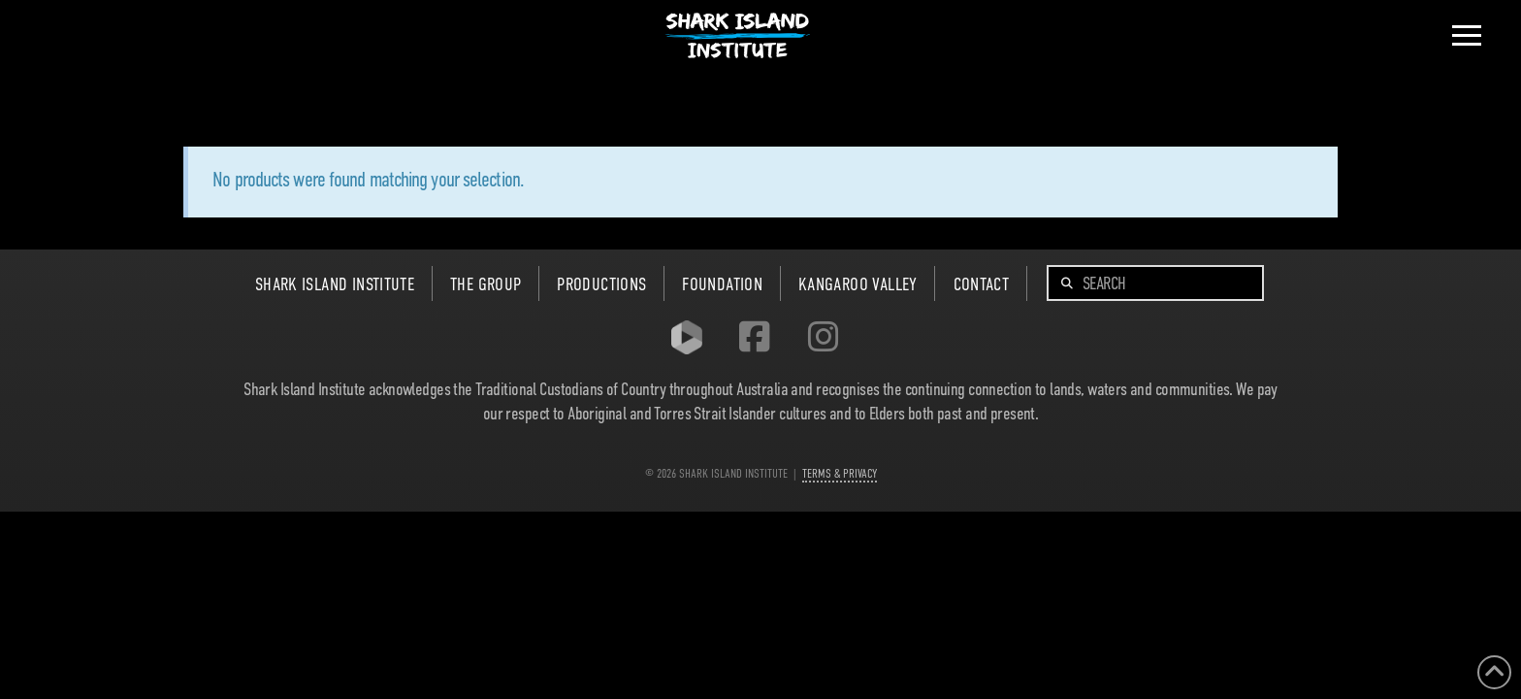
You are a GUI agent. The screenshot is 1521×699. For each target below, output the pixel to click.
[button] (1466, 36)
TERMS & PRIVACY (839, 473)
